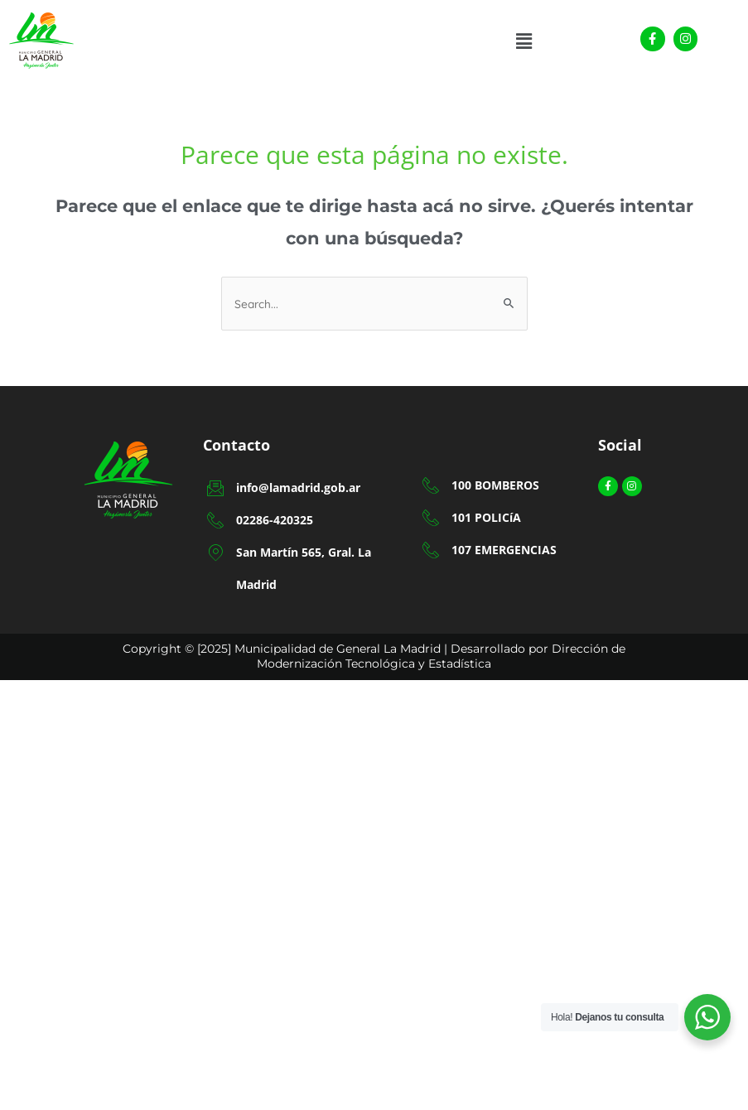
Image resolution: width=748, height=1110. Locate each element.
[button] (523, 41)
